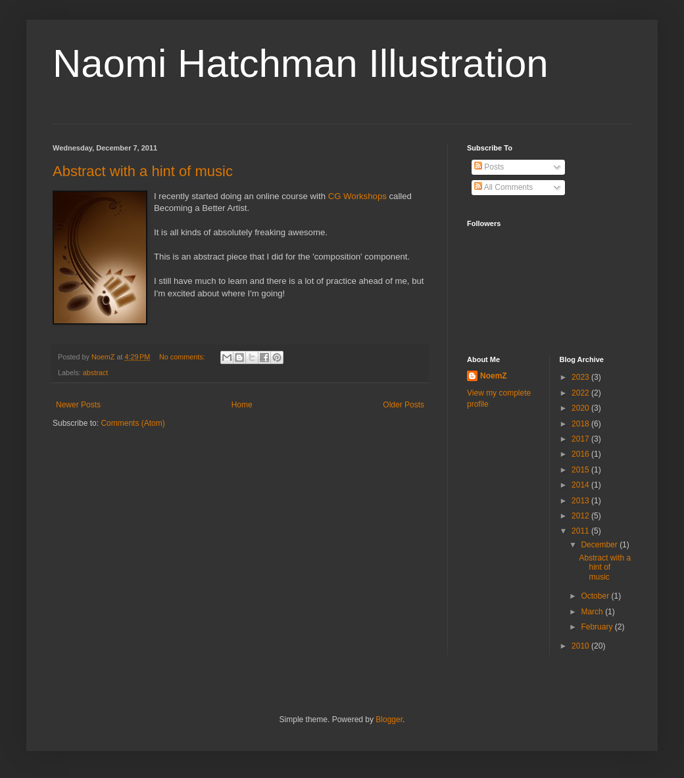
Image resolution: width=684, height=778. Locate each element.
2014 (581, 485)
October (596, 596)
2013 (581, 500)
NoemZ (493, 375)
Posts (489, 167)
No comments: (183, 357)
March (593, 611)
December (600, 544)
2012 (581, 515)
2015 (581, 469)
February (597, 626)
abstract (95, 373)
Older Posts (403, 404)
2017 (581, 439)
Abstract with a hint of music (143, 171)
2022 (581, 393)
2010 (581, 646)
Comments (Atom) (132, 423)
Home (242, 404)
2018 (581, 423)
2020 (581, 408)
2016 (581, 454)
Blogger (389, 719)
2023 (581, 377)
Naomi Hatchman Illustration (301, 63)
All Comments (503, 187)
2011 (581, 531)
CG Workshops (357, 196)
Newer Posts (78, 404)
